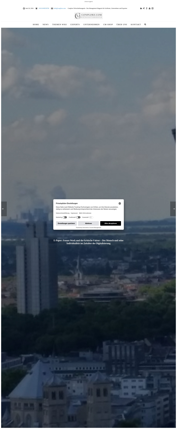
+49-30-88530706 (43, 8)
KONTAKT (136, 24)
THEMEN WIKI (59, 24)
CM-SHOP (108, 24)
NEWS (46, 24)
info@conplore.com (60, 8)
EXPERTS (75, 24)
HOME (36, 24)
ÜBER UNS (121, 24)
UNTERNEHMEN (91, 24)
